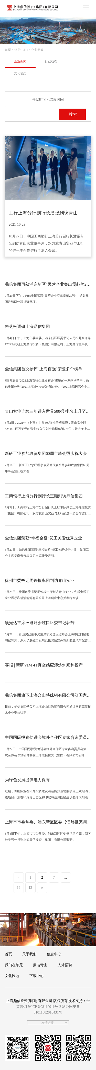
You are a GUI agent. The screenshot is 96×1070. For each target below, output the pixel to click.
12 (18, 888)
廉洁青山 (40, 965)
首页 (8, 50)
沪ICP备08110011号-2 (44, 1007)
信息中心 (54, 954)
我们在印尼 (14, 965)
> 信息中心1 (20, 50)
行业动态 (51, 61)
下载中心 (36, 976)
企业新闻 (20, 61)
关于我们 (29, 954)
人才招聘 (65, 965)
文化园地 (12, 976)
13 (30, 888)
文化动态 (20, 73)
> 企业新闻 (36, 50)
